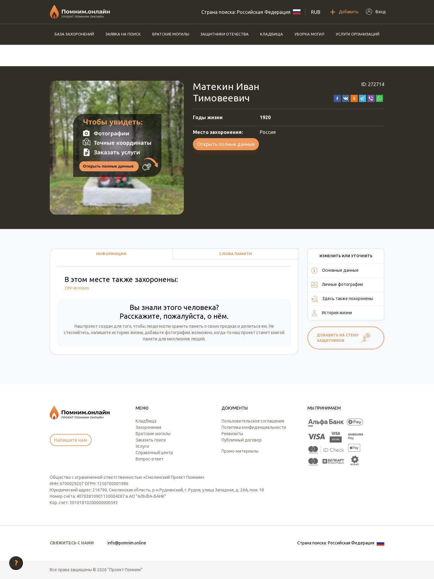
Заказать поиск (151, 440)
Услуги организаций (357, 34)
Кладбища (271, 34)
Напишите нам (70, 440)
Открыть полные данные (226, 144)
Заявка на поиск (123, 34)
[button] (337, 97)
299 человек (76, 288)
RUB (315, 12)
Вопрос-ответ (150, 459)
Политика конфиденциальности (254, 427)
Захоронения (148, 427)
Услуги (142, 446)
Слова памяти (235, 254)
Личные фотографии (337, 285)
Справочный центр (154, 452)
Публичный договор (242, 440)
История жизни (331, 313)
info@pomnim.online (127, 542)
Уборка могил (309, 34)
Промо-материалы (240, 451)
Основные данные (335, 271)
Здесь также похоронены (342, 299)
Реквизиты (232, 433)
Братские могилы (170, 34)
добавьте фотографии (167, 332)
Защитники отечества (224, 34)
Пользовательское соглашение (253, 421)
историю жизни (127, 332)
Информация (111, 254)
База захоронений (74, 34)
